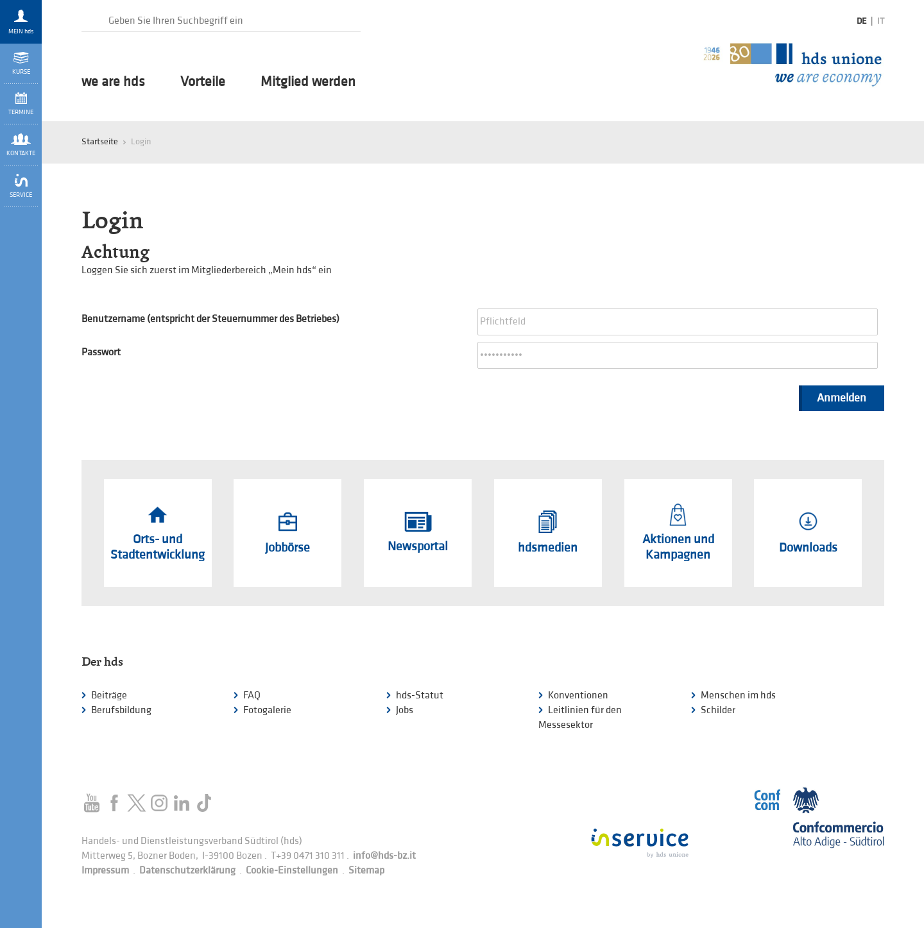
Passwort (101, 352)
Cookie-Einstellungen (292, 871)
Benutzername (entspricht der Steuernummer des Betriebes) (210, 319)
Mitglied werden (308, 82)
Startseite (99, 141)
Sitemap (366, 871)
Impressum (105, 871)
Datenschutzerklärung (187, 871)
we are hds (113, 82)
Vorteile (202, 82)
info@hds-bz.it (384, 856)
